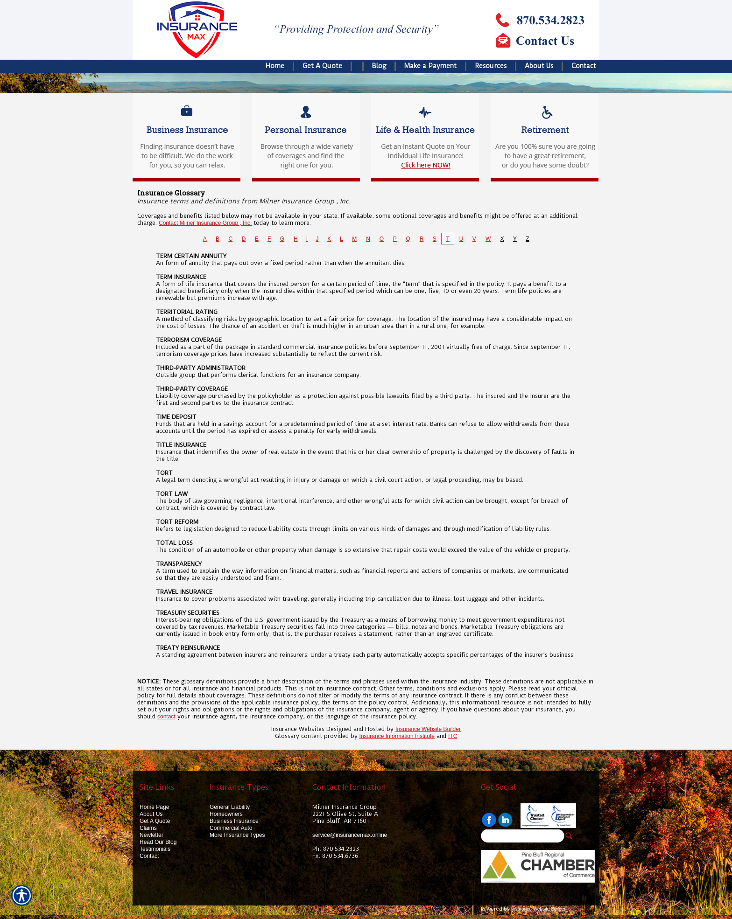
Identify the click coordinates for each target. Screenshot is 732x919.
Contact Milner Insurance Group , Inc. (205, 223)
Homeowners (226, 814)
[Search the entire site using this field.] (522, 836)
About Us (151, 814)
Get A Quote (155, 821)
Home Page (154, 807)
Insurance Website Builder (428, 729)
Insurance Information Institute (397, 736)
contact (166, 716)
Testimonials (155, 849)
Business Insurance (234, 821)
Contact (149, 856)
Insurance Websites (297, 728)
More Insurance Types (237, 835)
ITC (452, 736)
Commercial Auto (231, 828)
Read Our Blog (158, 842)
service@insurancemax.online (349, 835)
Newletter (151, 835)
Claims (148, 828)
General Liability (230, 807)
